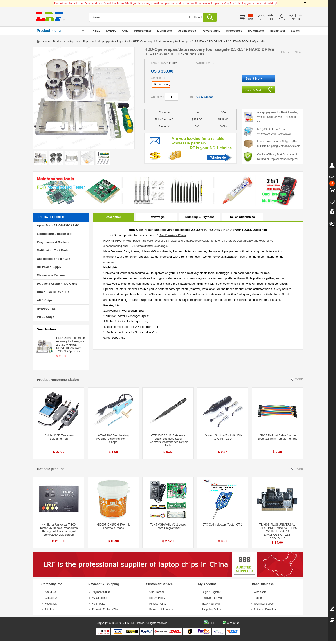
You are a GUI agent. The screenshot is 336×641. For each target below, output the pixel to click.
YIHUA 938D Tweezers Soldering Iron (59, 437)
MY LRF (297, 18)
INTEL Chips (45, 317)
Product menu (49, 31)
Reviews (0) (156, 217)
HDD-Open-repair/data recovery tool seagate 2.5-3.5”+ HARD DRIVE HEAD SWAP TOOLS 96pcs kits (71, 344)
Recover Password (213, 597)
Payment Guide (101, 592)
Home (46, 41)
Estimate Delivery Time (105, 609)
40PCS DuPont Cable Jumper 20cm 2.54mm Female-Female (277, 437)
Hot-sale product (50, 469)
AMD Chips (44, 300)
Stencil (295, 30)
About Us (50, 592)
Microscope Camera (51, 275)
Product (57, 41)
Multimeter (164, 30)
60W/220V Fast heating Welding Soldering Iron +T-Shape (113, 439)
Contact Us (51, 597)
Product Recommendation (58, 379)
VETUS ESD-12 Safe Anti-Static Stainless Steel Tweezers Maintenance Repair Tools (168, 440)
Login (291, 15)
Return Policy (157, 597)
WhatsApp (233, 623)
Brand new (162, 84)
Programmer (142, 30)
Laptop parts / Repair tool (81, 41)
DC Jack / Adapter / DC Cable (57, 283)
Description (113, 217)
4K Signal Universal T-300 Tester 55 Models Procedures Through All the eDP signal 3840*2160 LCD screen (59, 529)
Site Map (50, 609)
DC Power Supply (49, 267)
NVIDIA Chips (46, 308)
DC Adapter (256, 30)
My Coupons (99, 597)
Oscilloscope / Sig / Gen (53, 258)
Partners (259, 597)
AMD (125, 30)
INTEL (96, 30)
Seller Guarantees (242, 217)
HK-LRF (213, 623)
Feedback (51, 603)
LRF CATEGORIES (50, 217)
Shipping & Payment (199, 217)
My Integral (98, 603)
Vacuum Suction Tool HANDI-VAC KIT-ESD (223, 437)
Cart (250, 19)
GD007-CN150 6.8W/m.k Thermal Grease (113, 526)
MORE (299, 379)
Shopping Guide (211, 609)
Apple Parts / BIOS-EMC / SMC (58, 225)
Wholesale (218, 157)
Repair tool (277, 30)
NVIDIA (111, 30)
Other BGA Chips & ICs (53, 292)
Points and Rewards (161, 609)
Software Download (265, 609)
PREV (285, 52)
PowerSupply (211, 30)
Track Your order (211, 603)
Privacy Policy (157, 603)
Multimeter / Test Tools (52, 250)
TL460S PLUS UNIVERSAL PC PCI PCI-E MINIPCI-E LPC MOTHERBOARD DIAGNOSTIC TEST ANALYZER (277, 531)
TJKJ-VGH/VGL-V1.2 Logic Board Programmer (168, 526)
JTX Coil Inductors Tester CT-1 (223, 524)
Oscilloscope (187, 30)
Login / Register (211, 592)
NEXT (299, 52)
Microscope (234, 30)
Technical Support (264, 603)
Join (299, 15)
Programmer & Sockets (53, 242)
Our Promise (156, 592)
